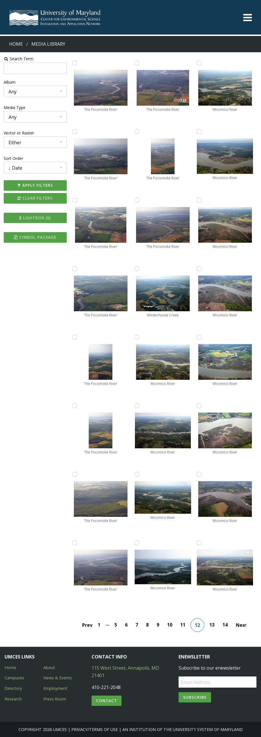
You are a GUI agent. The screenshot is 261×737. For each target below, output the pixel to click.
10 (169, 625)
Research (13, 699)
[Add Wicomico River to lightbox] (137, 337)
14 (225, 625)
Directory (13, 688)
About (49, 667)
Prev (87, 625)
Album (9, 82)
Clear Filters (35, 198)
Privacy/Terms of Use (94, 729)
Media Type (14, 107)
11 (182, 625)
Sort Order (13, 158)
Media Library (48, 44)
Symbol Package (35, 237)
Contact (106, 700)
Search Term (19, 58)
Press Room (54, 699)
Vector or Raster (19, 133)
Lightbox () (35, 217)
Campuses (14, 677)
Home (16, 44)
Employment (55, 688)
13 (212, 625)
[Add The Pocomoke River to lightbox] (74, 63)
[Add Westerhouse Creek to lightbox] (137, 268)
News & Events (57, 677)
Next (241, 625)
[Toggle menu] (247, 17)
